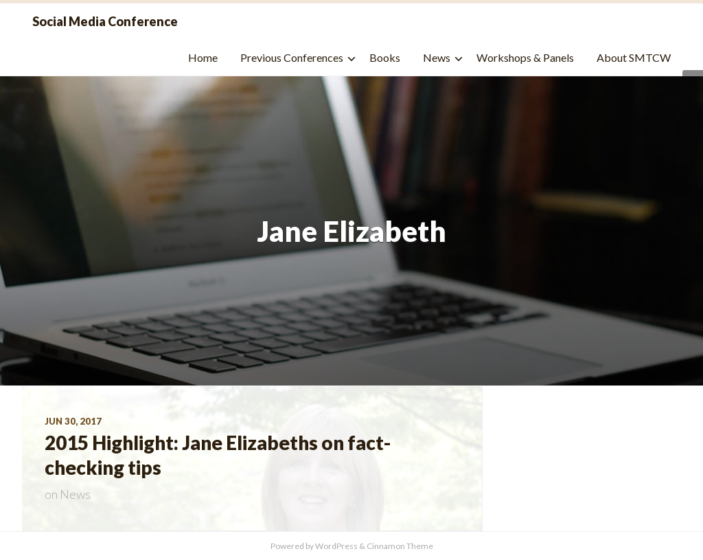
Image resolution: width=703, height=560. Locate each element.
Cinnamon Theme (400, 546)
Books (384, 57)
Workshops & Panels (525, 57)
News (436, 57)
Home (203, 57)
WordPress (336, 546)
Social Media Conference (105, 21)
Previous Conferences (291, 57)
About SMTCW (634, 57)
